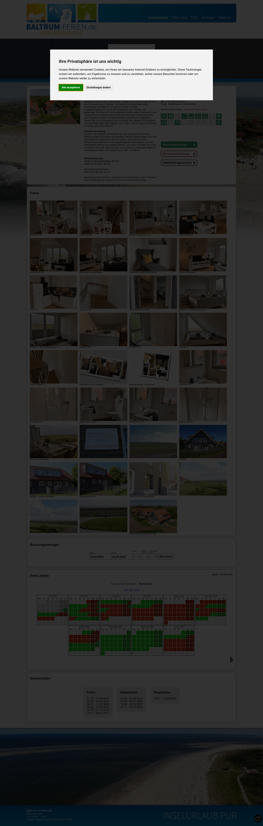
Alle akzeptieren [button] (71, 87)
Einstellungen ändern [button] (99, 87)
